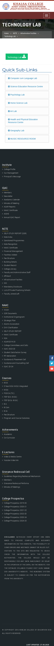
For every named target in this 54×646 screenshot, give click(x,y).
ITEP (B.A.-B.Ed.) (10, 397)
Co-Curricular (9, 438)
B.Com (6, 407)
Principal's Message (12, 176)
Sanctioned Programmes (14, 240)
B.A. (5, 404)
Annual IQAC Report (12, 217)
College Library (10, 269)
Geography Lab (16, 130)
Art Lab (12, 111)
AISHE (6, 214)
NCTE (15, 33)
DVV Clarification (11, 327)
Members (8, 192)
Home (6, 33)
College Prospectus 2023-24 (15, 517)
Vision (6, 310)
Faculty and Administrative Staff (17, 272)
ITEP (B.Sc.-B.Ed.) (11, 400)
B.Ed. (6, 383)
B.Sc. (6, 411)
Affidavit (7, 276)
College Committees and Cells (16, 345)
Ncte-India (8, 237)
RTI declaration (10, 356)
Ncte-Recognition (10, 244)
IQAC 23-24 (8, 366)
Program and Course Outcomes (17, 418)
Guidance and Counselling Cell (16, 363)
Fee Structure (9, 258)
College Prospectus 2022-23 (15, 514)
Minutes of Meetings (12, 487)
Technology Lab (10, 36)
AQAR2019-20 (9, 342)
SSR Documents (10, 313)
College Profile (9, 169)
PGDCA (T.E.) (9, 393)
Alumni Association (11, 324)
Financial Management (13, 251)
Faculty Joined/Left (11, 294)
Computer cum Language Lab (22, 78)
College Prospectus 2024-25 (15, 521)
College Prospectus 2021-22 (15, 510)
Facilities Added (10, 255)
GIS (5, 283)
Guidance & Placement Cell (15, 359)
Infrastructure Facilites (28, 33)
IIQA (5, 338)
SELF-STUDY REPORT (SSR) (15, 233)
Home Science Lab (17, 103)
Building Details (10, 262)
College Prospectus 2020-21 (15, 507)
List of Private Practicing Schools (17, 290)
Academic (8, 434)
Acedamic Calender (12, 200)
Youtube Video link (11, 460)
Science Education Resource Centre (25, 86)
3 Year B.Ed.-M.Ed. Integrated (16, 386)
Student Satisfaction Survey (15, 352)
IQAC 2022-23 (9, 349)
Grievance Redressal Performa (16, 483)
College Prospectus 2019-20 (15, 503)
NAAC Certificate (11, 210)
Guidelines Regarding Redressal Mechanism (22, 476)
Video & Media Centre (12, 457)
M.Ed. (6, 390)
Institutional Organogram (14, 317)
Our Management (11, 173)
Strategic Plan (10, 320)
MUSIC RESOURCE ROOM (22, 139)
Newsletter (8, 196)
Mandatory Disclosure (13, 287)
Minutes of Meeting (11, 203)
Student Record (10, 265)
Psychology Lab (16, 95)
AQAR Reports (9, 207)
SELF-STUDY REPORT (12, 331)
